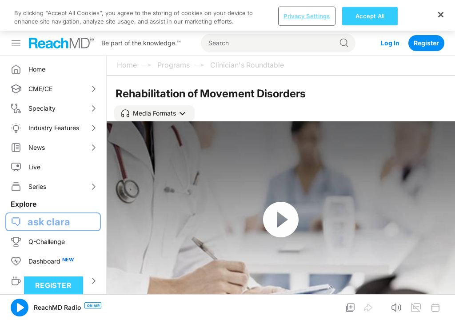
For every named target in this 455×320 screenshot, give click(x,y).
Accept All (369, 310)
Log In (390, 12)
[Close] (441, 309)
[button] (154, 83)
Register (426, 12)
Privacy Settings (306, 310)
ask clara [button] (49, 191)
